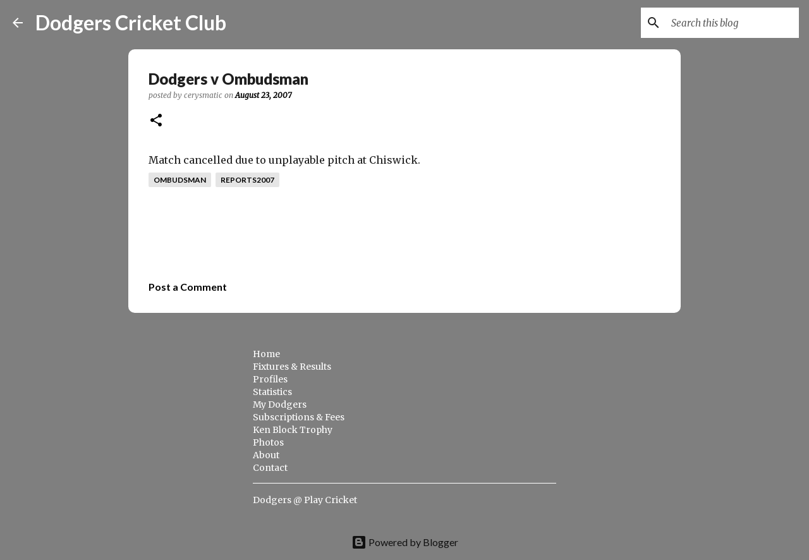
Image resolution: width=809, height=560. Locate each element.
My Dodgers (280, 404)
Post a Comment (188, 287)
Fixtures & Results (292, 366)
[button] (156, 121)
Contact (270, 467)
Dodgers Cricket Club (130, 22)
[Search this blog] (732, 23)
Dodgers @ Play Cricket (305, 500)
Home (266, 354)
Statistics (272, 392)
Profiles (270, 379)
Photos (268, 442)
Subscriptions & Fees (298, 417)
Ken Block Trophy (292, 429)
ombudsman (180, 180)
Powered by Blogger (404, 542)
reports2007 (247, 180)
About (266, 455)
